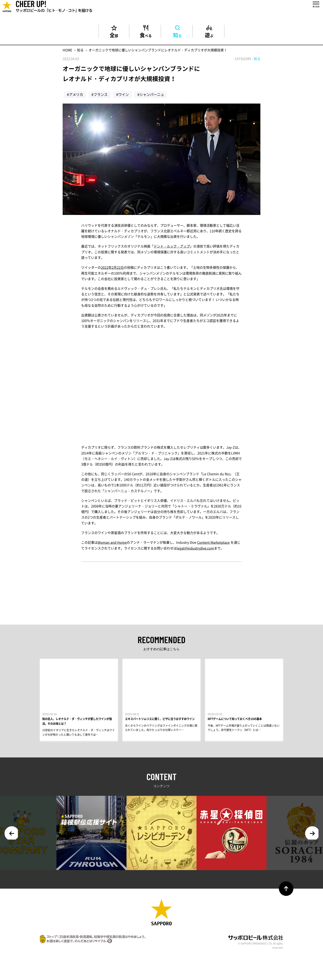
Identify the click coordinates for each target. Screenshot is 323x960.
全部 (113, 35)
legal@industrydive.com (195, 548)
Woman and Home (112, 542)
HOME (67, 50)
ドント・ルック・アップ (172, 247)
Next (310, 837)
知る (177, 35)
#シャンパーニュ (154, 95)
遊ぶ (209, 35)
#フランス (100, 95)
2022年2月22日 (112, 267)
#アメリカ (75, 95)
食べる (145, 35)
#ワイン (124, 95)
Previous (12, 837)
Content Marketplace (213, 542)
